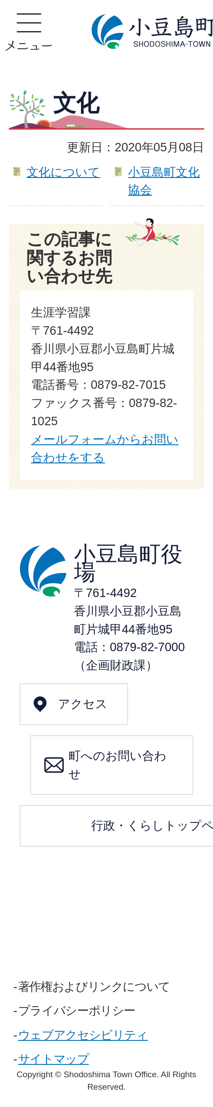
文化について (63, 172)
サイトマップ (53, 1059)
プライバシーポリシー (76, 1010)
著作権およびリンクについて (94, 986)
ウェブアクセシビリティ (83, 1035)
